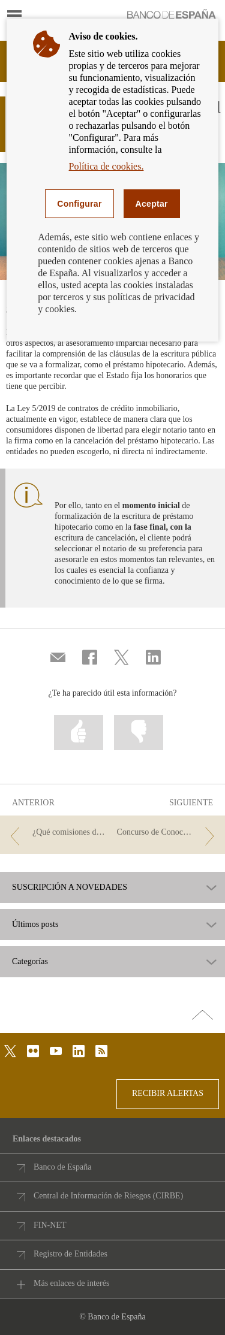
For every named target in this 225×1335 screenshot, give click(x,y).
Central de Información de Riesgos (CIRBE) (108, 1195)
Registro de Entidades (70, 1253)
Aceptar (152, 204)
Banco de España (62, 1166)
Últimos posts (35, 924)
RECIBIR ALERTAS (167, 1093)
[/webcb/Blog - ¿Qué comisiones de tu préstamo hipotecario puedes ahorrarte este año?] (57, 832)
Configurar (79, 204)
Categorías (30, 962)
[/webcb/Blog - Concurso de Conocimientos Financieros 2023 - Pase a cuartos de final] (168, 832)
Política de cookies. (106, 166)
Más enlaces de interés (71, 1283)
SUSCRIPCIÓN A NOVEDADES (69, 887)
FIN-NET (50, 1225)
